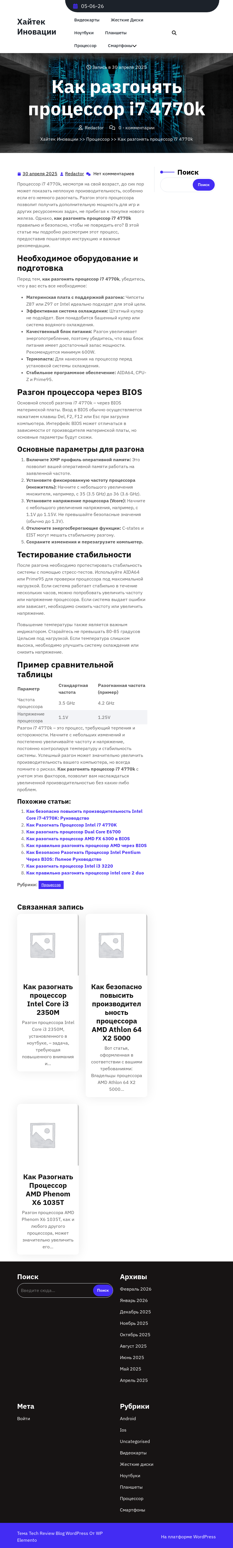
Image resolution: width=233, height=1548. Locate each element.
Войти (23, 1418)
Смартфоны (120, 45)
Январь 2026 (134, 1300)
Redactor (75, 173)
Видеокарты (86, 20)
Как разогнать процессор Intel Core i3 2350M (48, 999)
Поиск (188, 172)
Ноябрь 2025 (134, 1323)
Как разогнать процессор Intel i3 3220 (69, 866)
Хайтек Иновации (36, 26)
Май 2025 (130, 1369)
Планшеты (115, 33)
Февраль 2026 (136, 1289)
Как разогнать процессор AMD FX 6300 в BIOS (78, 838)
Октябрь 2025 (135, 1334)
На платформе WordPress (188, 1536)
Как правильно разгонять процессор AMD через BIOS (86, 845)
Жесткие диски (127, 20)
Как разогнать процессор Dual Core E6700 (73, 832)
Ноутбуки (84, 33)
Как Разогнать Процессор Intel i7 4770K (71, 825)
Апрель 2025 (134, 1380)
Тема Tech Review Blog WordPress (53, 1533)
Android (128, 1418)
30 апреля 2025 (40, 174)
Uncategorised (135, 1441)
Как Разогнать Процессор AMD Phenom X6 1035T (48, 1189)
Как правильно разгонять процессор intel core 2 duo (85, 873)
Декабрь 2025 (135, 1312)
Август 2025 (133, 1346)
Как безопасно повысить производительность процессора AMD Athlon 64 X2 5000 (116, 1012)
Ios (123, 1430)
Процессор (85, 45)
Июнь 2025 (132, 1357)
